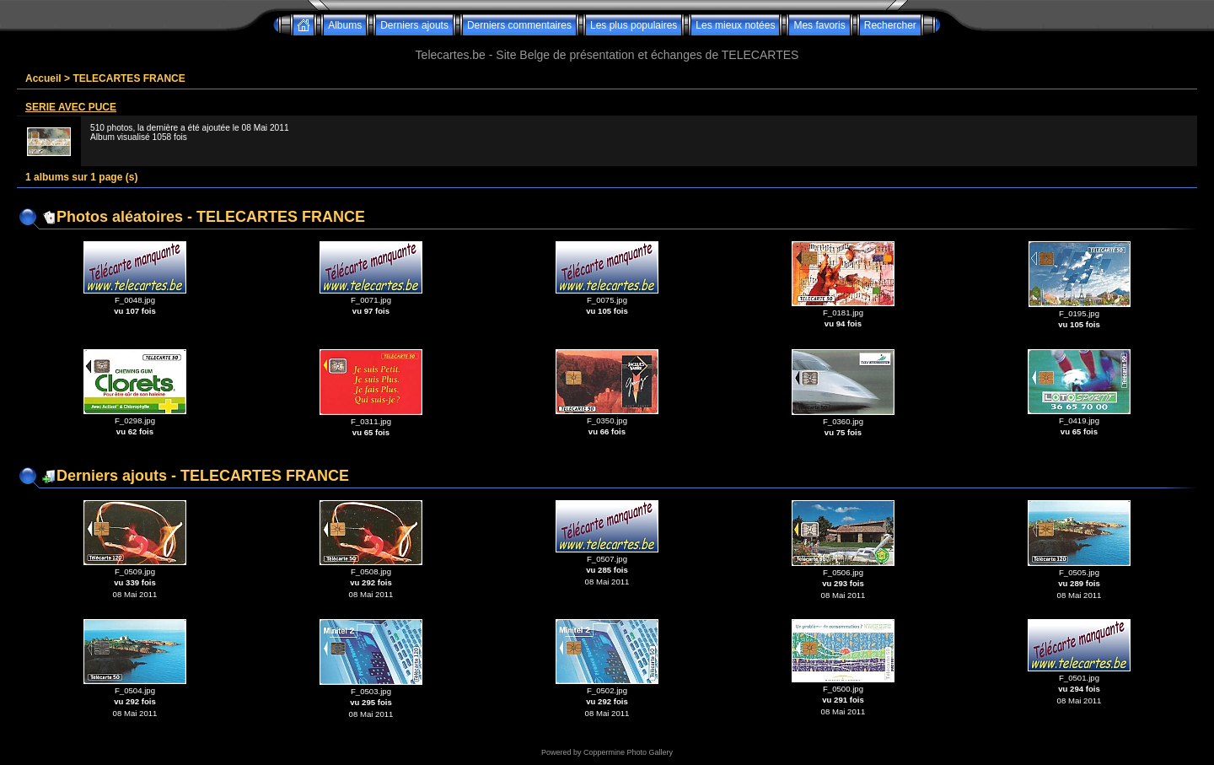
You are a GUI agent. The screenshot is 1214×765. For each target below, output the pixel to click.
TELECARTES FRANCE (129, 78)
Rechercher (890, 25)
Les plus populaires (633, 25)
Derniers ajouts (414, 25)
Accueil (43, 78)
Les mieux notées (735, 25)
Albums (345, 25)
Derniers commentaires (519, 25)
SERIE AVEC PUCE (70, 107)
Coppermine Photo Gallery (628, 752)
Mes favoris (819, 25)
